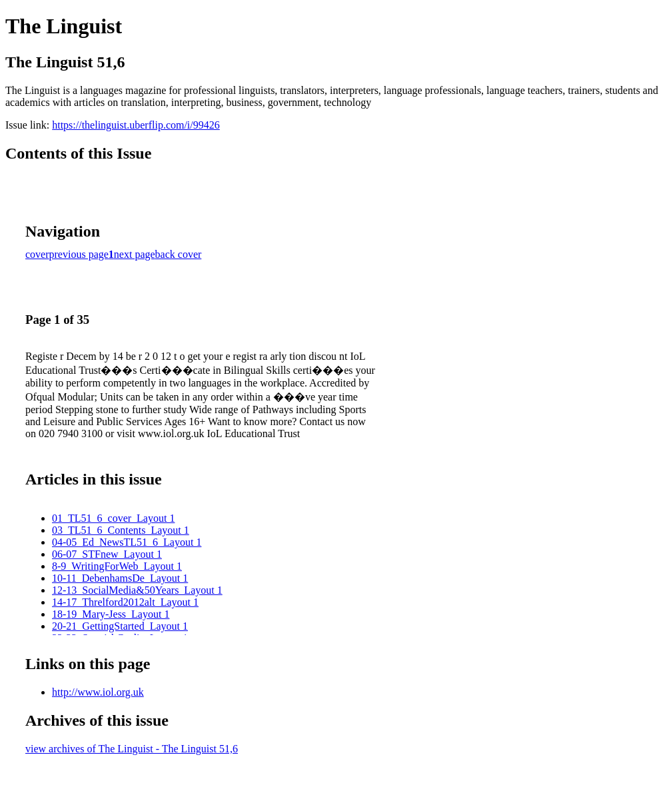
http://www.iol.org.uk (98, 692)
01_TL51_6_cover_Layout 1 (113, 518)
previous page (79, 254)
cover (37, 254)
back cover (178, 254)
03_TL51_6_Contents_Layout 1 (120, 530)
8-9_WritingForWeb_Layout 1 (117, 566)
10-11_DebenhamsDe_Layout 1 (120, 578)
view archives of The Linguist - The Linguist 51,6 (131, 748)
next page (134, 254)
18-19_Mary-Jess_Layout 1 (110, 614)
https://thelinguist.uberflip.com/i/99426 (136, 125)
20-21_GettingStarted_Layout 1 (120, 626)
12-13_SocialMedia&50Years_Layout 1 (137, 590)
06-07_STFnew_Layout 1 (107, 554)
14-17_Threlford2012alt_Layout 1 (125, 602)
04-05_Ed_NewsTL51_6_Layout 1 (126, 542)
